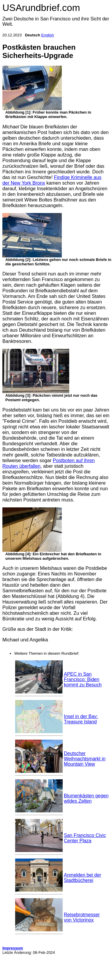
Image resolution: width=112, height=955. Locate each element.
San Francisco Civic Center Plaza (85, 838)
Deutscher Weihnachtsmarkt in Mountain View (84, 759)
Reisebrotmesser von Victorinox (82, 917)
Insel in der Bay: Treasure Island (81, 719)
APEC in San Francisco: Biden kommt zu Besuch (83, 679)
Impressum (12, 948)
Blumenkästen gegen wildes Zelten (86, 798)
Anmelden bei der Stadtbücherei (82, 877)
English (47, 35)
